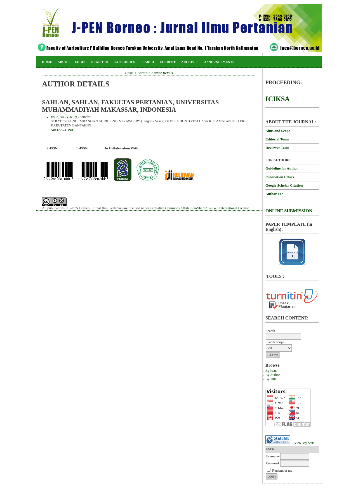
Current (168, 62)
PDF (71, 129)
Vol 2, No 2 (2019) (64, 117)
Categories (124, 62)
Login (80, 62)
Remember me (282, 470)
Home (47, 62)
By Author (272, 375)
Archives (189, 62)
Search (147, 62)
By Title (271, 379)
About (63, 62)
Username (273, 456)
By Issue (271, 371)
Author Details (162, 73)
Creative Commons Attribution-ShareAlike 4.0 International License (200, 208)
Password (272, 463)
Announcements (219, 62)
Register (99, 62)
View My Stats (304, 443)
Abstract (59, 129)
